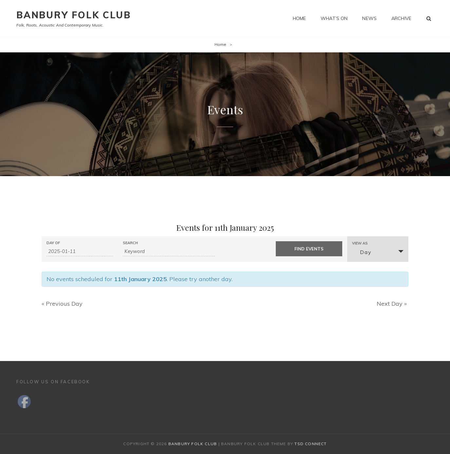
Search (130, 243)
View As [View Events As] (360, 243)
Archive (401, 18)
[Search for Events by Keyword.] (169, 251)
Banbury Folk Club (73, 15)
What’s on (334, 18)
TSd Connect (310, 443)
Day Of (53, 243)
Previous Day (62, 303)
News (369, 18)
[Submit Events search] (309, 248)
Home (299, 18)
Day (361, 252)
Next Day (392, 303)
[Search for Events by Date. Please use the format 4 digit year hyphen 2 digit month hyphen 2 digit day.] (80, 251)
